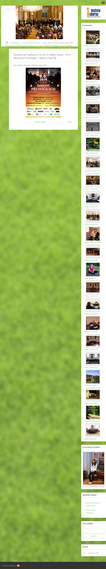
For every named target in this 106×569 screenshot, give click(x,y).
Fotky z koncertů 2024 (93, 64)
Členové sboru (90, 278)
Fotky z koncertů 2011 (93, 349)
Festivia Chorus (18, 9)
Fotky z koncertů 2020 (93, 135)
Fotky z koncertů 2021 (93, 117)
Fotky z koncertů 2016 (93, 224)
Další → (70, 122)
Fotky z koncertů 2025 (93, 46)
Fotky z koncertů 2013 (93, 314)
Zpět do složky (40, 122)
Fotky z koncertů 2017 (93, 207)
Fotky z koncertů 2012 (93, 332)
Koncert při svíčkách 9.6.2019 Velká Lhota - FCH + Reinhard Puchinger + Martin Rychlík (39, 46)
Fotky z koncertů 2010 (93, 367)
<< (85, 553)
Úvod (7, 42)
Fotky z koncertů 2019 (31, 43)
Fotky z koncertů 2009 (93, 403)
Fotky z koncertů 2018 (93, 189)
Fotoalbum (15, 43)
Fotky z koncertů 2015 (93, 260)
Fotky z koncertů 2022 (93, 99)
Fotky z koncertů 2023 (93, 82)
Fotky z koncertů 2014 (93, 296)
